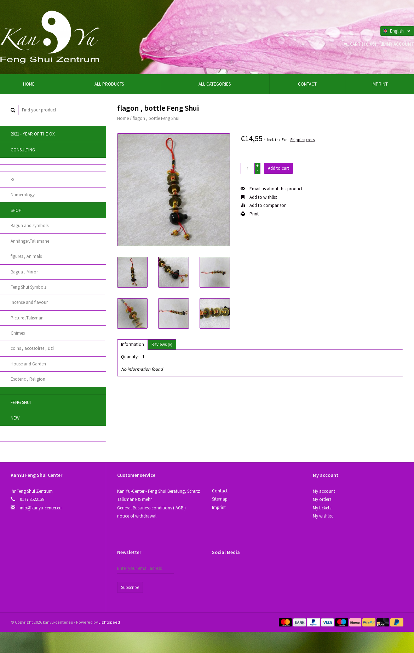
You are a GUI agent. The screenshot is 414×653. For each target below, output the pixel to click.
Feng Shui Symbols (28, 287)
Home (29, 84)
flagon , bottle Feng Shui (156, 118)
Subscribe (130, 587)
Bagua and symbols (29, 226)
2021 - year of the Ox (33, 134)
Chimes (18, 333)
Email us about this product (272, 189)
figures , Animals (26, 256)
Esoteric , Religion (28, 379)
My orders (322, 499)
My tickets (322, 508)
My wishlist (323, 516)
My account (397, 44)
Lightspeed (109, 622)
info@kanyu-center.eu (41, 508)
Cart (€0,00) (361, 44)
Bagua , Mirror (24, 272)
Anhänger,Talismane (30, 241)
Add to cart (278, 168)
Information (132, 344)
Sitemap (220, 499)
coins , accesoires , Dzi (32, 348)
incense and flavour (29, 302)
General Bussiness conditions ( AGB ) (151, 508)
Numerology (23, 195)
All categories (215, 84)
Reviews (161, 344)
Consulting (23, 150)
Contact (307, 84)
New (15, 418)
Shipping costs (302, 139)
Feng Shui (21, 402)
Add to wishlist (259, 197)
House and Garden (28, 364)
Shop (16, 210)
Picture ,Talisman (27, 318)
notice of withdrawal (136, 516)
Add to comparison (264, 205)
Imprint (380, 84)
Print (250, 214)
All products (109, 84)
